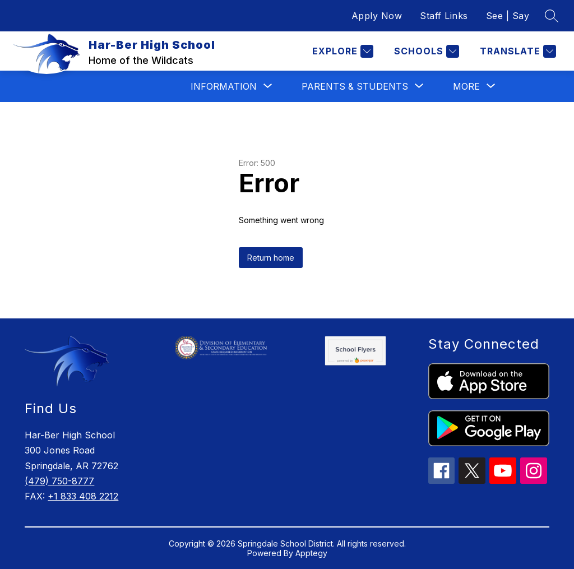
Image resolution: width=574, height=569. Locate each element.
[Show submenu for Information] (224, 86)
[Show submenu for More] (466, 86)
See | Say (508, 15)
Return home (270, 257)
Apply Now (376, 15)
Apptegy (311, 553)
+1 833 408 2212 (83, 496)
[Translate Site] (516, 51)
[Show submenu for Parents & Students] (355, 86)
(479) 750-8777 (59, 481)
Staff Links (444, 15)
